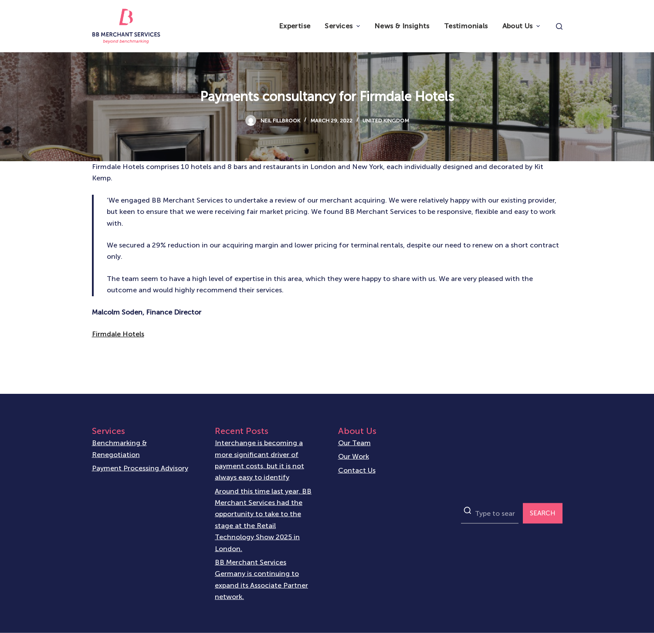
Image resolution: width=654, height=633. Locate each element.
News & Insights (402, 26)
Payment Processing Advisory (140, 468)
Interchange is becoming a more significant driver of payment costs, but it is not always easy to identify (259, 460)
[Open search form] (559, 26)
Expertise (295, 26)
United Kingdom (386, 121)
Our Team (354, 443)
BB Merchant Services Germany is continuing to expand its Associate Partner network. (261, 579)
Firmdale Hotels (118, 334)
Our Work (353, 456)
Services (343, 26)
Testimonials (466, 26)
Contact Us (357, 470)
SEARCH (543, 513)
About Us (522, 26)
